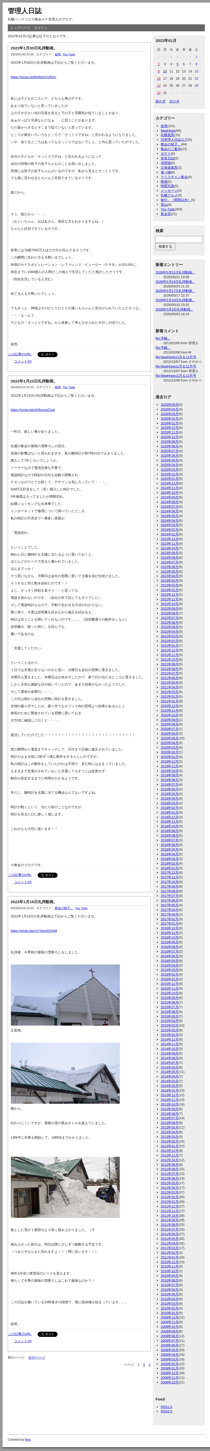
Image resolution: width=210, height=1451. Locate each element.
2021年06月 (170, 678)
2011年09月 (170, 1220)
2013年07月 (170, 1118)
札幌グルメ (169, 195)
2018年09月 (170, 831)
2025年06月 (170, 456)
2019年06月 (170, 789)
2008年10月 (170, 1382)
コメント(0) (23, 361)
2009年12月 (170, 1317)
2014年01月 (170, 1090)
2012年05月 (170, 1183)
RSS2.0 (166, 1411)
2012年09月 (170, 1165)
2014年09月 (170, 1053)
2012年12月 (170, 1151)
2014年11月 (170, 1044)
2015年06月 (170, 1012)
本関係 (166, 163)
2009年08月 (170, 1336)
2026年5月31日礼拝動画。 (175, 272)
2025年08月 (170, 446)
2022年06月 (170, 622)
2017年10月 (170, 882)
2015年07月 (170, 1007)
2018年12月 (170, 817)
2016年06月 (170, 956)
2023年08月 (170, 557)
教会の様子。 (64, 908)
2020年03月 (170, 747)
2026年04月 (170, 409)
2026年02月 (170, 419)
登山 (164, 205)
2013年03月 (170, 1137)
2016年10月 (170, 937)
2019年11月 (170, 766)
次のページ (36, 1357)
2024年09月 (170, 497)
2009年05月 (170, 1350)
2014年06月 (170, 1067)
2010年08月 (170, 1280)
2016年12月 (170, 928)
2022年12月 (170, 594)
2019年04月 (170, 798)
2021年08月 (170, 669)
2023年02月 (170, 585)
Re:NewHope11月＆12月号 (176, 357)
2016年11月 (170, 933)
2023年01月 (170, 590)
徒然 (58, 54)
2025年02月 (170, 474)
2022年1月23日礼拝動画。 (34, 381)
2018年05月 (170, 849)
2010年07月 (170, 1285)
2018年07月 (170, 840)
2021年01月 (170, 701)
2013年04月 (170, 1132)
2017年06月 (170, 900)
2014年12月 (170, 1039)
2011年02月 (170, 1253)
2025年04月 (170, 465)
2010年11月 (170, 1266)
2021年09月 (170, 664)
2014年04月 (170, 1076)
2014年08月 (170, 1058)
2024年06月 (170, 511)
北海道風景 (169, 168)
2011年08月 (170, 1225)
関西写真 (167, 186)
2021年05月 (170, 682)
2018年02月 (170, 863)
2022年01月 (170, 645)
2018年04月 (170, 854)
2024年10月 (170, 493)
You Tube (68, 54)
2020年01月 (170, 757)
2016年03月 (170, 970)
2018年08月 (170, 835)
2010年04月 (170, 1299)
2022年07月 (170, 618)
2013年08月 (170, 1114)
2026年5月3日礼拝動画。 (175, 309)
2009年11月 (170, 1322)
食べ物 (166, 172)
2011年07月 (170, 1229)
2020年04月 (170, 743)
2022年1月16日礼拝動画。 (34, 902)
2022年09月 (170, 608)
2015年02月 (170, 1030)
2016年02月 (170, 974)
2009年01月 (170, 1368)
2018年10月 (170, 826)
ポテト (166, 154)
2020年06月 (170, 733)
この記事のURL (20, 354)
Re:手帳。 (163, 338)
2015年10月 (170, 993)
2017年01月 (170, 923)
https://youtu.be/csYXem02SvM (34, 931)
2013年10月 (170, 1104)
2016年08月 (170, 947)
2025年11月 (170, 432)
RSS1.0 (166, 1407)
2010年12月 (170, 1262)
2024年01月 (170, 534)
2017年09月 (170, 886)
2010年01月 (170, 1313)
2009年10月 (170, 1327)
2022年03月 (170, 636)
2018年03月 (170, 859)
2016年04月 (170, 965)
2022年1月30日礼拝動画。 (34, 48)
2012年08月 (170, 1169)
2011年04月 (170, 1243)
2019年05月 (170, 794)
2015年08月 (170, 1002)
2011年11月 (170, 1211)
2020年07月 (170, 729)
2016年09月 (170, 942)
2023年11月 (170, 544)
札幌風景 (167, 135)
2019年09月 (170, 775)
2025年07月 (170, 451)
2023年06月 (170, 567)
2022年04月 (170, 632)
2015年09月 (170, 998)
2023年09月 (170, 553)
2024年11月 (170, 488)
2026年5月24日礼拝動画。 (175, 282)
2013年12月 (170, 1095)
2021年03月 (170, 692)
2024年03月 (170, 525)
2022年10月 (170, 604)
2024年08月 (170, 502)
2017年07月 (170, 896)
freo (28, 1439)
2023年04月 (170, 576)
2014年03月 (170, 1081)
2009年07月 (170, 1341)
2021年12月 (170, 650)
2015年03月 (170, 1025)
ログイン (41, 28)
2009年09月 (170, 1331)
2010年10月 (170, 1271)
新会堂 (166, 214)
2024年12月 (170, 483)
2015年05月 (170, 1016)
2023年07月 (170, 562)
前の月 (161, 101)
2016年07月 (170, 951)
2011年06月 (170, 1234)
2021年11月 (170, 655)
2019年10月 (170, 771)
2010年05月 (170, 1294)
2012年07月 (170, 1174)
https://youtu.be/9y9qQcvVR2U (33, 77)
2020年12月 (170, 706)
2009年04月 (170, 1355)
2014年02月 (170, 1086)
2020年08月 (170, 724)
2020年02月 (170, 752)
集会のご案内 (171, 149)
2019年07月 (170, 784)
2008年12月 (170, 1373)
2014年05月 (170, 1072)
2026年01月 (170, 423)
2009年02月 (170, 1364)
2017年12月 (170, 872)
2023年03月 (170, 581)
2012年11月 (170, 1155)
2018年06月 (170, 845)
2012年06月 (170, 1178)
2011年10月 (170, 1216)
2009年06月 (170, 1345)
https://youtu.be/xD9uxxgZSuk (33, 410)
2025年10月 (170, 437)
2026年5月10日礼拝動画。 (175, 300)
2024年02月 (170, 530)
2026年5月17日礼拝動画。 (175, 291)
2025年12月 (170, 428)
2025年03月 (170, 470)
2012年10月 (170, 1160)
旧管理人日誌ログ (174, 140)
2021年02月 (170, 696)
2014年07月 (170, 1063)
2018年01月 (170, 868)
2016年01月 (170, 979)
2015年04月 (170, 1021)
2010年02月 (170, 1308)
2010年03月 (170, 1304)
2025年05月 (170, 460)
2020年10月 (170, 715)
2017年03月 (170, 914)
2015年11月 (170, 988)
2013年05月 (170, 1127)
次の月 (174, 101)
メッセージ (169, 191)
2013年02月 (170, 1141)
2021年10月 (170, 659)
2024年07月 (170, 507)
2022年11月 (170, 599)
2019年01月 (170, 812)
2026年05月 (170, 405)
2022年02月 (170, 641)
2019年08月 (170, 780)
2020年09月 (170, 720)
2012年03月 (170, 1192)
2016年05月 (170, 961)
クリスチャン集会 (174, 177)
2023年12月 (170, 539)
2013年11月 (170, 1100)
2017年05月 (170, 905)
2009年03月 (170, 1359)
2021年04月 (170, 687)
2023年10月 (170, 548)
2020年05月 (170, 738)
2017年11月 (170, 877)
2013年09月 (170, 1109)
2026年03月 (170, 414)
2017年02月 (170, 919)
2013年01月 (170, 1146)
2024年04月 (170, 520)
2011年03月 (170, 1248)
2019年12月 (170, 761)
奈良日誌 (167, 158)
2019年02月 (170, 808)
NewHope (168, 130)
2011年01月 (170, 1257)
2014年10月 (170, 1049)
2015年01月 (170, 1035)
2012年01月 (170, 1202)
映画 (164, 181)
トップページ (20, 28)
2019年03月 (170, 803)
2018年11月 (170, 821)
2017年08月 (170, 891)
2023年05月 (170, 571)
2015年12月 (170, 984)
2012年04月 (170, 1188)
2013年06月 (170, 1123)
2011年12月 (170, 1206)
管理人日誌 (24, 10)
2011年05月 (170, 1239)
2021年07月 (170, 673)
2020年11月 (170, 710)
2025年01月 (170, 479)
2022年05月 (170, 627)
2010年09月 (170, 1276)
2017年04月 (170, 910)
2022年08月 (170, 613)
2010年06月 (170, 1290)
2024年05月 (170, 516)
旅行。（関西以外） (176, 200)
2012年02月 (170, 1197)
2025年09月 (170, 442)
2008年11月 (170, 1378)
